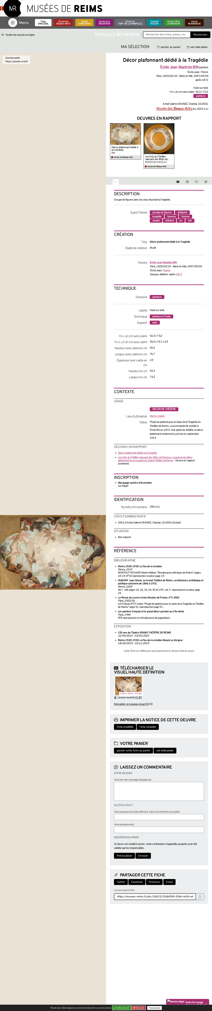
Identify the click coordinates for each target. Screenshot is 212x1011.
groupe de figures (162, 212)
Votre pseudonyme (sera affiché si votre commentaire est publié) (147, 812)
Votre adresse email (124, 824)
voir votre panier (197, 47)
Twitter (121, 882)
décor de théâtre (164, 409)
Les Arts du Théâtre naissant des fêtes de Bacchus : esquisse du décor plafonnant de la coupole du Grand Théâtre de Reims (158, 158)
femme (185, 216)
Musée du (130, 22)
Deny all (139, 1008)
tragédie (156, 216)
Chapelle (154, 22)
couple (156, 220)
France (166, 270)
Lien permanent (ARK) (124, 890)
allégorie (182, 212)
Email (169, 882)
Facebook (137, 882)
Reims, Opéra (157, 416)
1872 (179, 274)
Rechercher (200, 35)
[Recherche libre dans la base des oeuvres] (167, 34)
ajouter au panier (169, 47)
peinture (200, 96)
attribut (169, 220)
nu (180, 220)
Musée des (63, 22)
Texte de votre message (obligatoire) (132, 780)
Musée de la (104, 22)
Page (43, 22)
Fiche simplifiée (125, 727)
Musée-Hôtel (173, 22)
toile (154, 322)
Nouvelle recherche (117, 35)
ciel (190, 220)
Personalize (154, 1008)
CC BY (138, 697)
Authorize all (121, 1008)
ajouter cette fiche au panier (133, 750)
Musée (84, 22)
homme (171, 216)
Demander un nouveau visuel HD (131, 704)
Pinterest (154, 882)
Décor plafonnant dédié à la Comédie (124, 148)
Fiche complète (147, 727)
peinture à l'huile (161, 316)
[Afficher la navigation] (12, 22)
